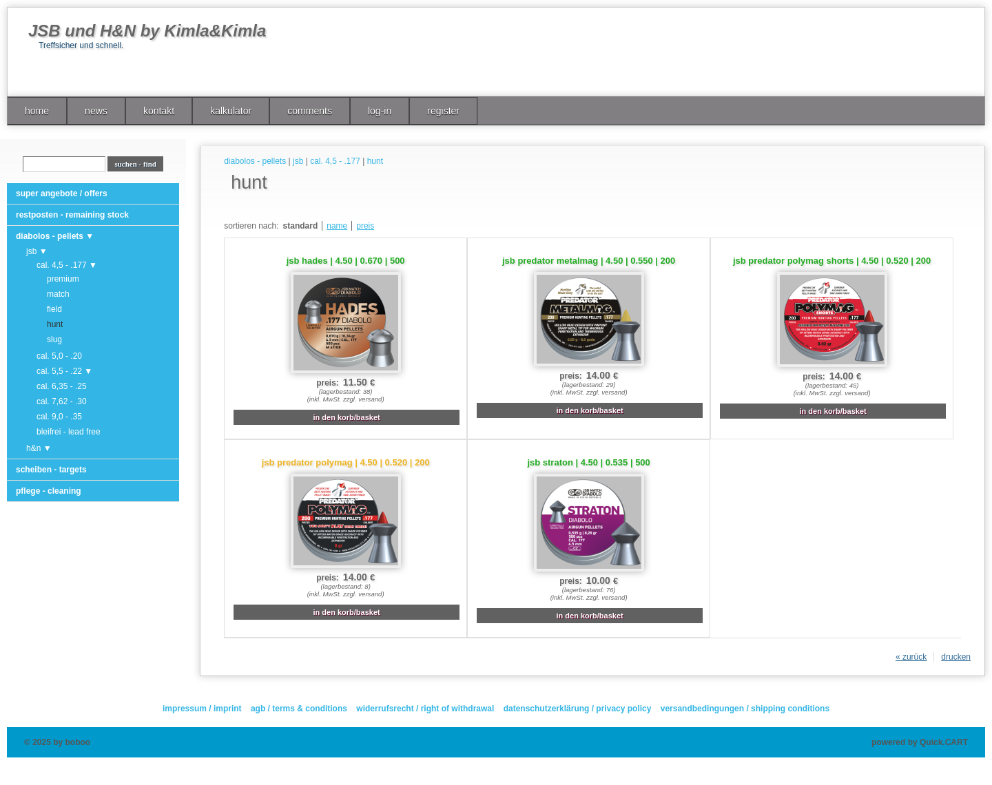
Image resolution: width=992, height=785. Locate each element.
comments (309, 110)
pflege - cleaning (48, 491)
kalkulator (230, 110)
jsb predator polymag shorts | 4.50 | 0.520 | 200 (832, 260)
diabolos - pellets (255, 161)
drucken (956, 657)
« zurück (911, 657)
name (337, 226)
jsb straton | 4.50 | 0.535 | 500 (588, 462)
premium (63, 279)
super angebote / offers (61, 193)
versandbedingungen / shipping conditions (745, 708)
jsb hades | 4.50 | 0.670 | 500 (346, 260)
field (54, 309)
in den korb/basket (346, 417)
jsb (298, 161)
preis (365, 226)
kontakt (158, 110)
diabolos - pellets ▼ (55, 236)
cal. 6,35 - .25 (62, 386)
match (58, 294)
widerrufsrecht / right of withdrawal (425, 708)
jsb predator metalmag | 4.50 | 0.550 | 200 (588, 260)
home (37, 110)
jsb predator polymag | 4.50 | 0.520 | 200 (346, 462)
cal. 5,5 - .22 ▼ (64, 371)
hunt (55, 324)
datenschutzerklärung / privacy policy (578, 708)
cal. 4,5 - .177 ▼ (67, 265)
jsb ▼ (37, 251)
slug (54, 339)
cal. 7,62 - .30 (62, 401)
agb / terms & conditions (299, 708)
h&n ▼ (39, 448)
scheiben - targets (51, 469)
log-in (379, 110)
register (443, 110)
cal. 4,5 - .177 (335, 161)
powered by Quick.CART (919, 742)
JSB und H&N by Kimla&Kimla (147, 30)
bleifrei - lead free (69, 432)
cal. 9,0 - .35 (59, 416)
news (96, 110)
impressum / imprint (202, 708)
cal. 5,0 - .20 (59, 356)
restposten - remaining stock (72, 215)
